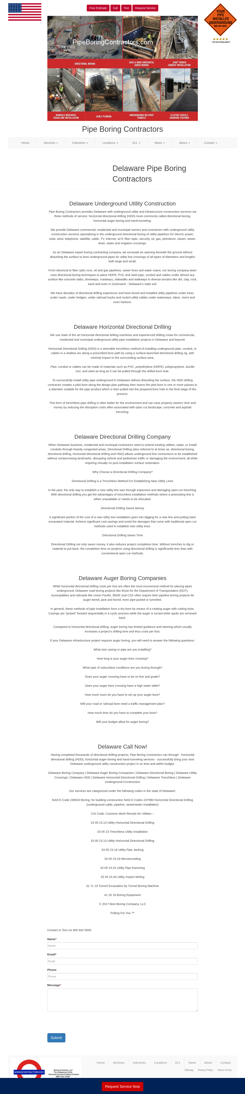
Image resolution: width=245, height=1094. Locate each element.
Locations (110, 142)
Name (52, 939)
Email (52, 954)
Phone (52, 969)
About (184, 142)
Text (126, 8)
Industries (80, 142)
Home (25, 142)
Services (51, 142)
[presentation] (77, 1022)
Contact (210, 142)
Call (115, 8)
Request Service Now (122, 1087)
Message (54, 985)
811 (136, 142)
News (160, 142)
